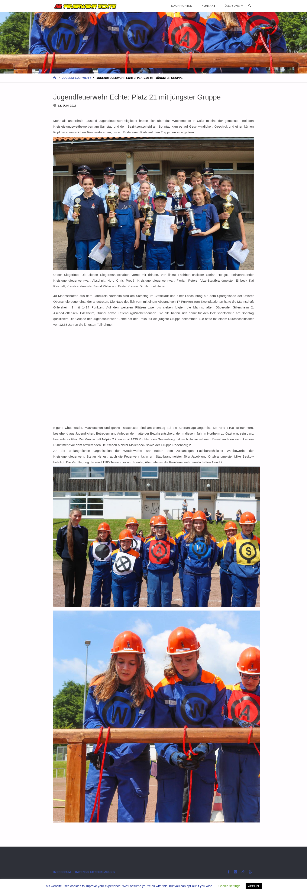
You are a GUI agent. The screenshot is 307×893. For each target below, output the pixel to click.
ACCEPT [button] (253, 886)
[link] (249, 6)
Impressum (62, 872)
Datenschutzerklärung (95, 872)
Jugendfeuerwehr (76, 77)
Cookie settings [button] (229, 886)
